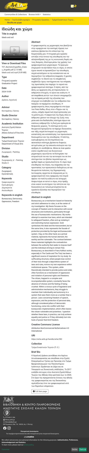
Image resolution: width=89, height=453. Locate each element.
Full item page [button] (40, 391)
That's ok (82, 449)
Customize (5, 449)
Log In (79, 6)
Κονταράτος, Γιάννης (10, 111)
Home (7, 20)
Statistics (47, 14)
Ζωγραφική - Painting (11, 152)
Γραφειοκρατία (8, 182)
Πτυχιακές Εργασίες (40, 20)
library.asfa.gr (10, 420)
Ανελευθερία (7, 190)
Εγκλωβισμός (7, 185)
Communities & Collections (16, 14)
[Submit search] (72, 6)
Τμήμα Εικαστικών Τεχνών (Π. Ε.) (63, 20)
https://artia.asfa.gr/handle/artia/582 (46, 339)
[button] (75, 6)
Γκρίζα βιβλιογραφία (21, 20)
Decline (74, 449)
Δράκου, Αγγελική (9, 100)
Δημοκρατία (7, 188)
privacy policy (28, 445)
